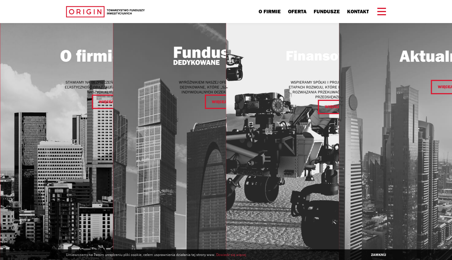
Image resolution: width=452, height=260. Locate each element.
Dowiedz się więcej (231, 254)
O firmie (270, 11)
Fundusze (327, 11)
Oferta (297, 11)
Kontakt (358, 11)
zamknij (378, 255)
